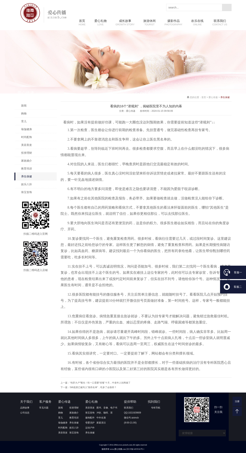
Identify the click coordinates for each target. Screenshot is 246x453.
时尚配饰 (26, 137)
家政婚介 (26, 160)
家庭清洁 (101, 422)
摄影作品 (173, 22)
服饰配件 (90, 417)
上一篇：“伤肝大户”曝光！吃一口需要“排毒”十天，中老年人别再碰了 (95, 382)
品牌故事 (24, 407)
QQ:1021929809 (132, 412)
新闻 (24, 105)
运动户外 (90, 427)
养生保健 (26, 176)
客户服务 (45, 401)
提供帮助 (130, 401)
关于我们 (26, 401)
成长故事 (125, 22)
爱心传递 (213, 97)
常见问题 (43, 407)
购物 (24, 113)
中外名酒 (101, 417)
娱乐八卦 (26, 184)
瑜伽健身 (26, 129)
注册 (237, 401)
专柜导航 (155, 407)
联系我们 (219, 22)
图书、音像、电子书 (106, 407)
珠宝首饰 (26, 192)
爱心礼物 (100, 22)
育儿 (24, 121)
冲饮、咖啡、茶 (104, 412)
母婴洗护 (90, 422)
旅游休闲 (149, 22)
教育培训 (26, 168)
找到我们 (154, 401)
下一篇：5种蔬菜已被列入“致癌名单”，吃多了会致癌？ (88, 387)
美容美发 (26, 144)
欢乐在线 (197, 22)
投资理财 (26, 152)
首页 (82, 22)
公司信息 (24, 412)
